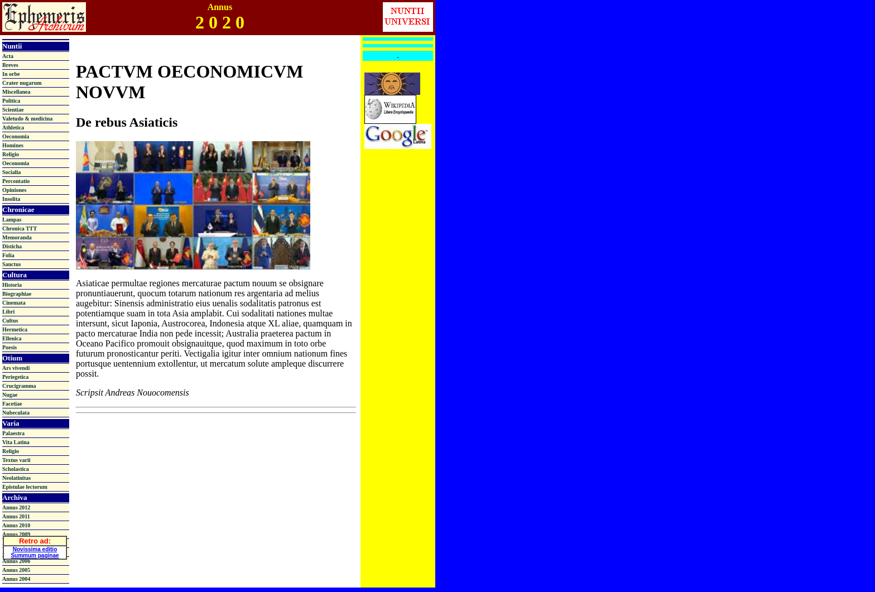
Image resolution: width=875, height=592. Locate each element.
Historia (12, 285)
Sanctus (11, 264)
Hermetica (14, 329)
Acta (7, 56)
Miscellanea (16, 92)
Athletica (13, 127)
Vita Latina (16, 442)
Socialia (11, 172)
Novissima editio (35, 548)
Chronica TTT (19, 228)
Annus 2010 (16, 525)
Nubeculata (16, 413)
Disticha (12, 246)
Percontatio (16, 181)
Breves (10, 65)
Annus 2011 (16, 516)
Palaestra (13, 433)
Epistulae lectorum (24, 487)
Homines (12, 145)
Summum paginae (35, 554)
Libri (8, 312)
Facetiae (12, 404)
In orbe (11, 74)
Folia (8, 255)
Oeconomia (15, 136)
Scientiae (12, 110)
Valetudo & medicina (27, 118)
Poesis (9, 347)
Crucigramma (19, 386)
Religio (10, 154)
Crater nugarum (22, 83)
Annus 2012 (16, 507)
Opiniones (14, 190)
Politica (11, 101)
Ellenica (11, 338)
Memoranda (17, 237)
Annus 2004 (16, 579)
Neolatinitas (16, 478)
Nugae (9, 395)
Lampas (11, 219)
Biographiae (16, 294)
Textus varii (16, 460)
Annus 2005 (16, 570)
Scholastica (15, 469)
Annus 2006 (16, 561)
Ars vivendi (16, 368)
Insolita (11, 199)
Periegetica (15, 377)
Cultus (10, 320)
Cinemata (14, 303)
